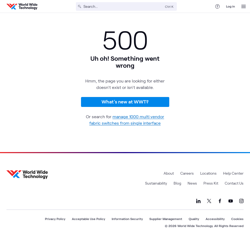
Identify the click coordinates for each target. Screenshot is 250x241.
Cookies (237, 219)
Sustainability (156, 183)
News (192, 183)
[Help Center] (217, 6)
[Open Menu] (243, 6)
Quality (194, 219)
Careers (187, 173)
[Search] (123, 6)
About (169, 173)
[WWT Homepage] (21, 6)
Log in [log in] (230, 6)
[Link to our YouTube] (230, 201)
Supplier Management (165, 219)
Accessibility (215, 219)
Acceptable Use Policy (88, 219)
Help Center (233, 173)
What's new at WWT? (125, 102)
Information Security (127, 219)
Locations (208, 173)
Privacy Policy (55, 219)
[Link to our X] (209, 201)
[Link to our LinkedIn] (198, 201)
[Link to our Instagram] (241, 201)
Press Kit (210, 183)
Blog (177, 183)
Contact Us (234, 183)
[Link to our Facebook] (220, 201)
